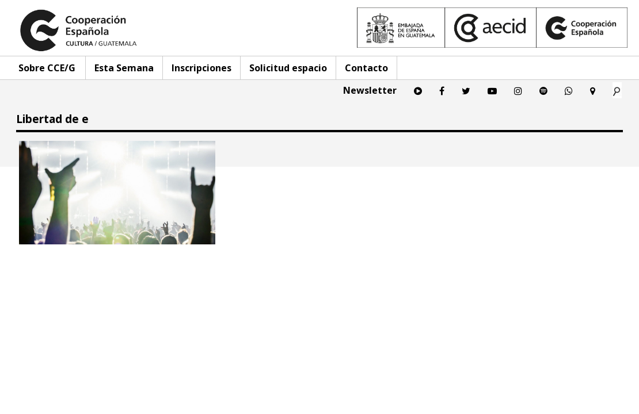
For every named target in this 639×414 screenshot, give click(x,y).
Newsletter (370, 90)
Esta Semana (124, 68)
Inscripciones (201, 68)
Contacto (366, 68)
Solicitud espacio (288, 68)
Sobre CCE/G (46, 68)
